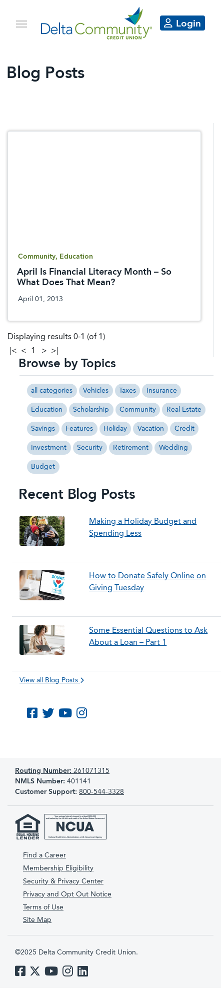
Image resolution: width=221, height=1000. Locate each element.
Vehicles (95, 390)
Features (79, 428)
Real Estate (184, 409)
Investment (48, 447)
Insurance (161, 390)
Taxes (127, 390)
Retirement (130, 447)
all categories (51, 390)
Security (89, 447)
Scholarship (91, 409)
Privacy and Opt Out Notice (67, 894)
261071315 (62, 770)
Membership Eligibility (58, 868)
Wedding (173, 447)
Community (138, 409)
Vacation (151, 428)
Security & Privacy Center (63, 881)
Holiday (115, 428)
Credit (184, 428)
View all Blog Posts (52, 680)
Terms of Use (43, 907)
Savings (43, 428)
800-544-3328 (101, 791)
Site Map (37, 919)
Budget (43, 466)
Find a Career (44, 855)
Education (46, 409)
